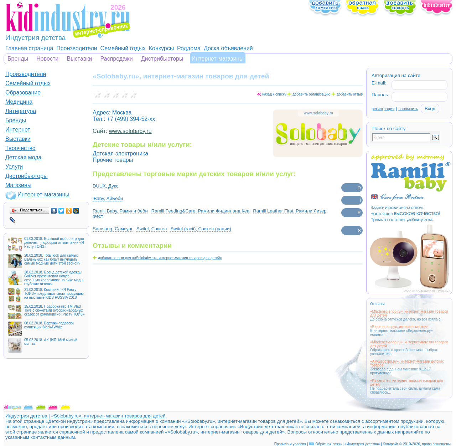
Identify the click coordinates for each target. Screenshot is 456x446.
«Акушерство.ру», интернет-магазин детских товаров (407, 363)
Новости (47, 59)
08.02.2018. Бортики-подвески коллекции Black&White (49, 325)
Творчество (20, 148)
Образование (23, 92)
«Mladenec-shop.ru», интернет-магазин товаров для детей (409, 313)
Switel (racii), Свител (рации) (200, 228)
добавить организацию (311, 94)
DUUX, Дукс (105, 186)
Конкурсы (161, 48)
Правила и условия (290, 444)
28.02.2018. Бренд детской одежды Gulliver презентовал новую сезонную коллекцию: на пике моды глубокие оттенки (53, 278)
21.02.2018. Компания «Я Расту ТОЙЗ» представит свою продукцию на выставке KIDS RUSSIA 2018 (54, 293)
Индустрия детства (26, 416)
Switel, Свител (151, 228)
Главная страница (29, 48)
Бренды (17, 59)
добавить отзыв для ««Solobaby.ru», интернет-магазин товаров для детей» (160, 258)
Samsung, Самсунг (113, 228)
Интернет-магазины (218, 59)
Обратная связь (328, 444)
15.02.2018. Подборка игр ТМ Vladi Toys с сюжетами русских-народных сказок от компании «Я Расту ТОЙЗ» (54, 310)
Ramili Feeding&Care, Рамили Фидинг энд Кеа (200, 211)
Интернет (17, 130)
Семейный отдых (123, 48)
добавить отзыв (350, 94)
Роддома (189, 48)
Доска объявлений (228, 48)
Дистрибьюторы (162, 59)
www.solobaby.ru (130, 131)
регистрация (383, 109)
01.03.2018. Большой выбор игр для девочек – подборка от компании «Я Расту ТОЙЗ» (54, 242)
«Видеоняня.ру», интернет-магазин (399, 327)
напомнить (408, 109)
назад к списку (274, 94)
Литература (20, 111)
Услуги (14, 167)
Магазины (18, 185)
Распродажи (116, 59)
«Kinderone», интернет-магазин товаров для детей (406, 382)
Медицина (18, 102)
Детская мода (23, 157)
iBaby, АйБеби (108, 198)
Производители (76, 48)
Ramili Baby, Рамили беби (120, 211)
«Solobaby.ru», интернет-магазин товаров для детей (108, 416)
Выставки (79, 59)
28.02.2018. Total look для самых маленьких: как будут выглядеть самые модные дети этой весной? (52, 259)
